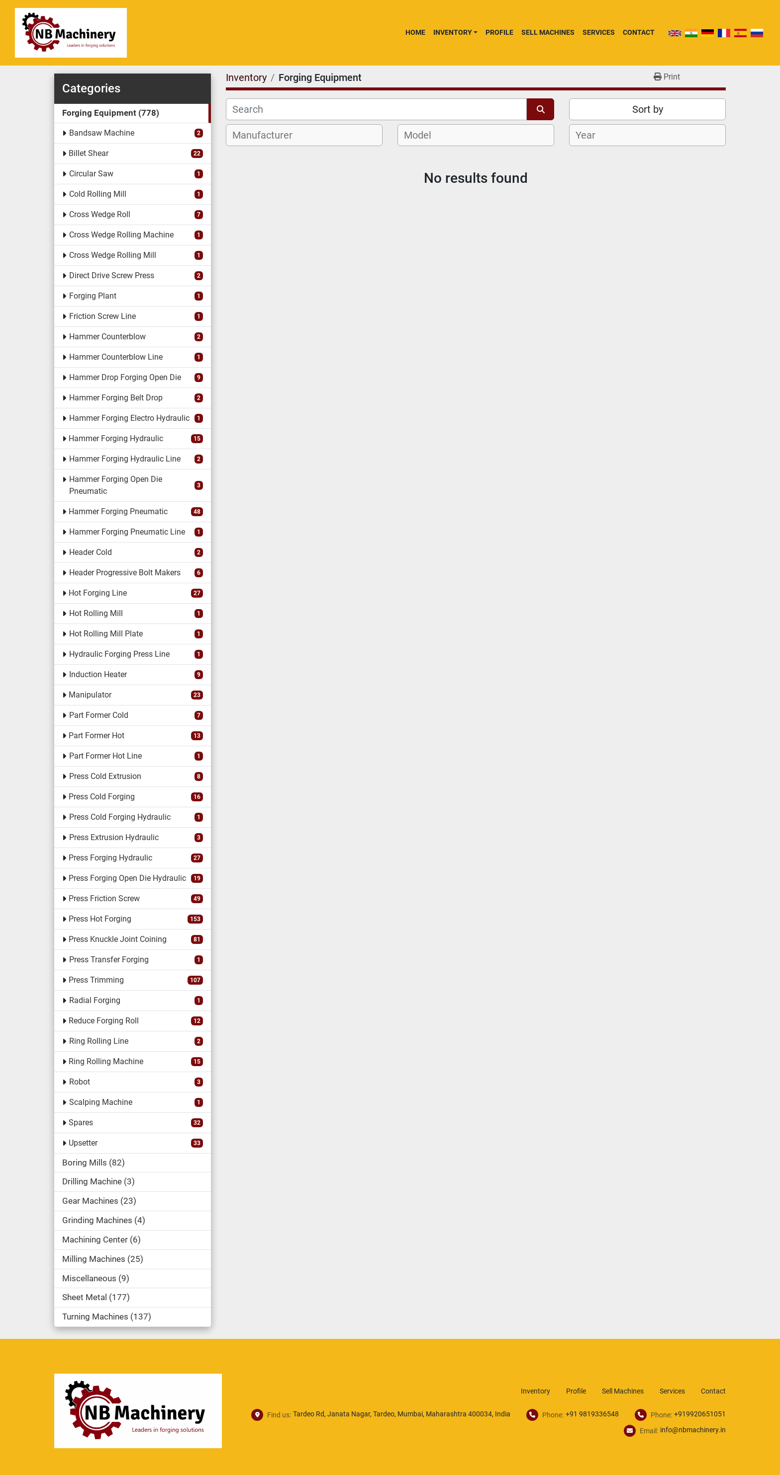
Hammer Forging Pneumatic (118, 511)
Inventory (452, 32)
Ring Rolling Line (98, 1041)
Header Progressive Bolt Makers (125, 572)
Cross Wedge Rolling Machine (121, 234)
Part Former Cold (98, 715)
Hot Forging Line (98, 593)
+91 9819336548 (592, 1414)
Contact (639, 32)
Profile (499, 32)
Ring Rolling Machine (106, 1061)
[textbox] (267, 135)
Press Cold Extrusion (105, 776)
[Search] (376, 109)
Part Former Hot (96, 735)
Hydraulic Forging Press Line (119, 654)
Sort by (647, 109)
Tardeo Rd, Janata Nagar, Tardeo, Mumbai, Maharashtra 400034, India (401, 1414)
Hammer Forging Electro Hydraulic (129, 418)
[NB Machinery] (138, 1410)
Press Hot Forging (100, 919)
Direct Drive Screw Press (111, 275)
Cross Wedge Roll (99, 214)
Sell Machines (548, 32)
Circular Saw (91, 173)
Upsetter (83, 1143)
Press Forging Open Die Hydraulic (127, 878)
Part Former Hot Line (105, 756)
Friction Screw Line (102, 316)
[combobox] (304, 135)
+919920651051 (700, 1414)
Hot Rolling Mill (96, 613)
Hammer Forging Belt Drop (116, 397)
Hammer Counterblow (107, 336)
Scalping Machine (100, 1102)
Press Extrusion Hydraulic (114, 837)
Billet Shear (88, 153)
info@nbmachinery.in (693, 1430)
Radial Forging (94, 1000)
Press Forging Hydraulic (110, 857)
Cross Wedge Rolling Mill (112, 255)
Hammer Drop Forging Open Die (125, 377)
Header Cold (90, 552)
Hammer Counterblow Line (116, 357)
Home (415, 32)
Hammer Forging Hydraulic (116, 438)
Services (599, 32)
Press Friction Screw (104, 898)
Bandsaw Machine (101, 133)
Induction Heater (98, 674)
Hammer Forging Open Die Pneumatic (115, 485)
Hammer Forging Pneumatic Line (127, 532)
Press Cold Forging (102, 796)
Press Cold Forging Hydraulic (120, 817)
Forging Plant (92, 296)
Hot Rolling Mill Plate (106, 633)
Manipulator (90, 694)
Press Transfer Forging (109, 959)
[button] (455, 32)
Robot (79, 1082)
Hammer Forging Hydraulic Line (125, 459)
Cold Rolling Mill (97, 194)
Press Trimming (96, 980)
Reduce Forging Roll (104, 1020)
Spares (81, 1122)
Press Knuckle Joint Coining (118, 939)
